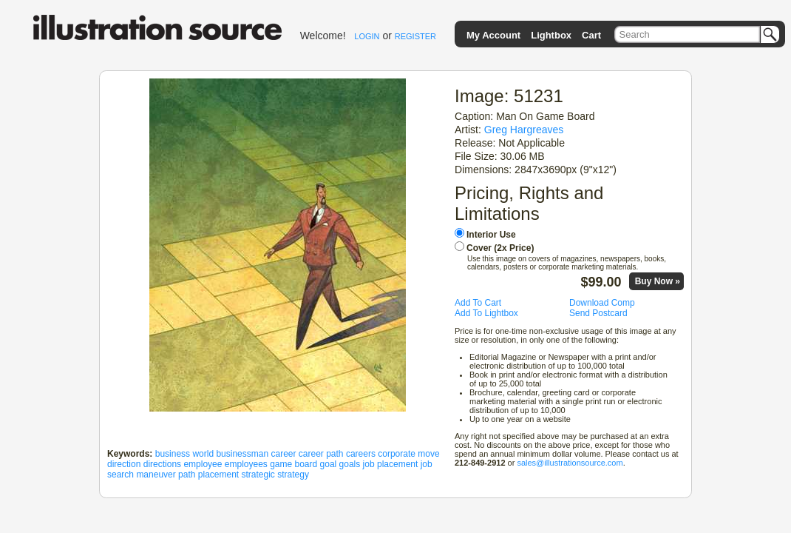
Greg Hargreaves (524, 129)
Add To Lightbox (486, 313)
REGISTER (415, 36)
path (186, 474)
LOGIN (366, 36)
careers (361, 454)
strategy (293, 474)
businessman (242, 454)
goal (328, 464)
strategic (258, 474)
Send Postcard (598, 313)
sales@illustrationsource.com (569, 462)
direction (123, 464)
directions (162, 464)
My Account (493, 35)
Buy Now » (657, 281)
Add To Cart (478, 303)
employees (246, 464)
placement (218, 474)
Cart (591, 35)
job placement (390, 464)
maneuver (155, 474)
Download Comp (602, 303)
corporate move (408, 454)
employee (202, 464)
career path (321, 454)
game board (293, 464)
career (283, 454)
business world (184, 454)
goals (350, 464)
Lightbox (551, 35)
